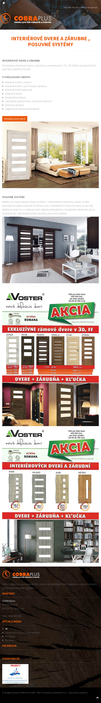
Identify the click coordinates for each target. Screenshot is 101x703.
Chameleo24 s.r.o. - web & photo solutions (69, 692)
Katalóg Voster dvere (14, 118)
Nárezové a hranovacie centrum (22, 632)
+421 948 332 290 (70, 7)
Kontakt (9, 640)
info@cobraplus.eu (89, 7)
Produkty (10, 636)
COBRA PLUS (24, 692)
